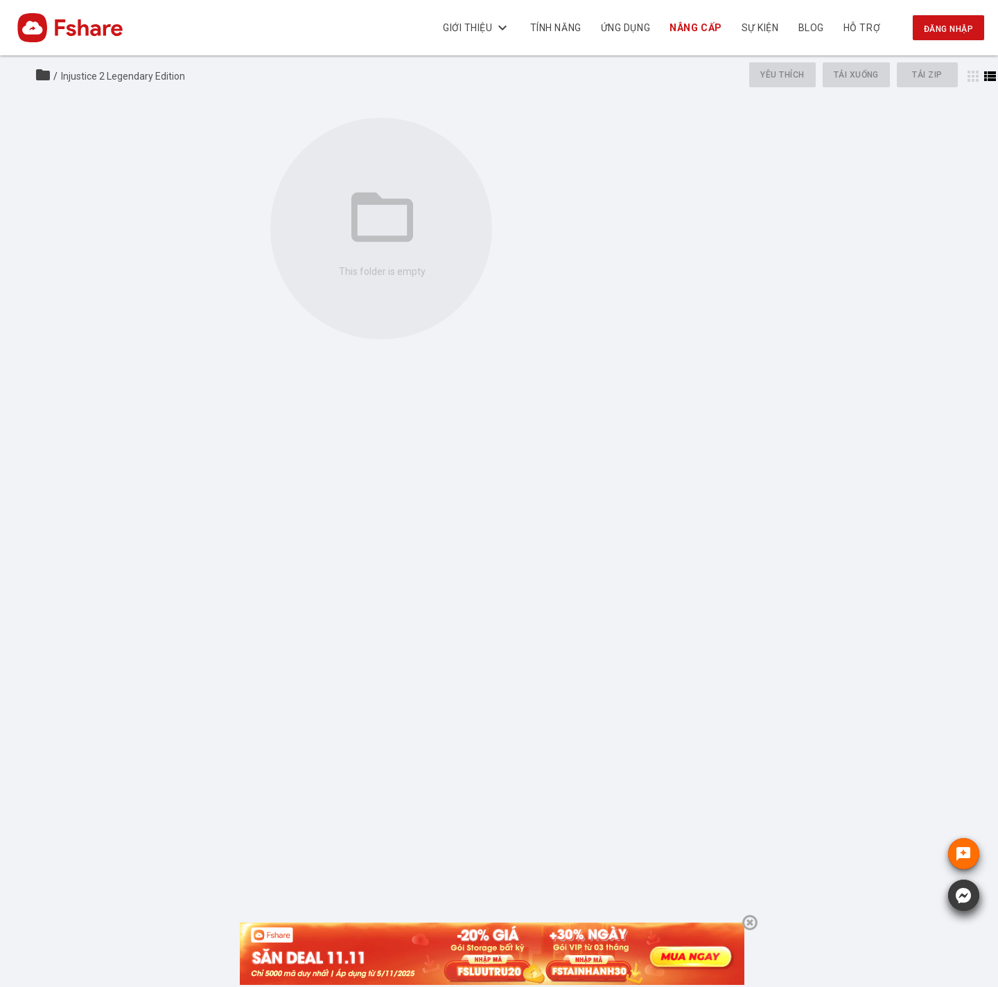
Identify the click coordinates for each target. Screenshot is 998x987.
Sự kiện (760, 27)
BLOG (811, 27)
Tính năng (555, 27)
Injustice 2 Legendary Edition (123, 76)
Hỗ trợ (861, 27)
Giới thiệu (477, 28)
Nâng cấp (696, 27)
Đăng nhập (948, 29)
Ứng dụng (625, 27)
